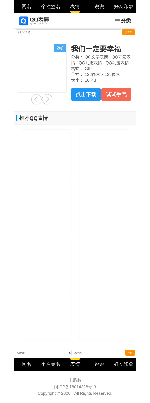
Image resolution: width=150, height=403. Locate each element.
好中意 (47, 99)
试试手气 (116, 94)
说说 (99, 6)
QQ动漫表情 (117, 62)
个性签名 (51, 6)
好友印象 (123, 6)
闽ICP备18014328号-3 (75, 386)
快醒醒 (36, 99)
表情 (75, 6)
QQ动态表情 (90, 62)
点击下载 (86, 94)
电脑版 (75, 380)
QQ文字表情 (96, 56)
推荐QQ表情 (33, 118)
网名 (26, 6)
